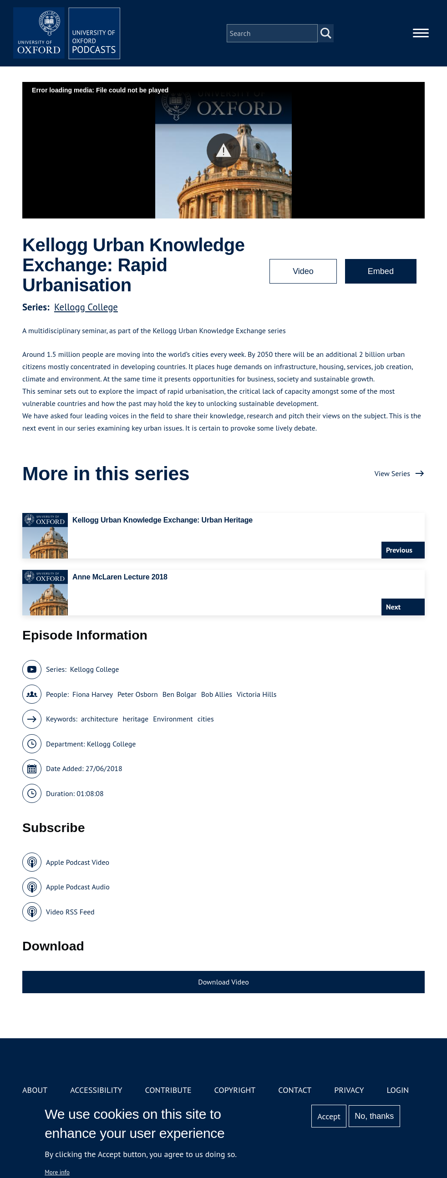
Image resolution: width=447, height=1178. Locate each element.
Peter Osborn (137, 694)
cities (206, 718)
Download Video (223, 981)
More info (57, 1172)
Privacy (349, 1090)
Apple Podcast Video (77, 862)
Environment (173, 718)
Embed (381, 271)
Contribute (168, 1090)
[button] (224, 150)
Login (397, 1090)
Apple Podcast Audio (78, 886)
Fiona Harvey (92, 694)
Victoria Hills (256, 694)
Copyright (235, 1090)
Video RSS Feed (70, 911)
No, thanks (374, 1116)
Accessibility (96, 1090)
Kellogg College (86, 307)
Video (303, 271)
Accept (328, 1116)
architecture (99, 718)
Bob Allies (216, 694)
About (34, 1090)
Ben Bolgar (180, 694)
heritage (136, 718)
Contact (294, 1090)
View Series (392, 473)
